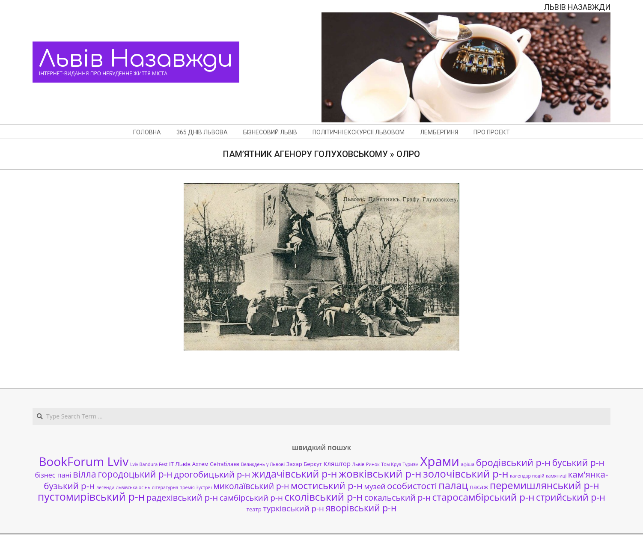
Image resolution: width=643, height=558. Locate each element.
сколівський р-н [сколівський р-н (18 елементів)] (323, 497)
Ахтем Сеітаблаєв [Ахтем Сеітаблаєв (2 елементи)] (215, 464)
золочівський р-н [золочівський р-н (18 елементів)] (465, 474)
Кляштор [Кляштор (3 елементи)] (337, 463)
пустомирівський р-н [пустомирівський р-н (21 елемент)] (91, 497)
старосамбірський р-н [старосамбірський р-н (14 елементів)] (483, 497)
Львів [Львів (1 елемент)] (358, 464)
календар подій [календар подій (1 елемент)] (527, 476)
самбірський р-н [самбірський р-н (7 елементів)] (251, 497)
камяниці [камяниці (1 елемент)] (556, 476)
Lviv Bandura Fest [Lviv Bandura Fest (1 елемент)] (148, 464)
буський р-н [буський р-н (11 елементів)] (578, 462)
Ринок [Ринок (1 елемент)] (373, 464)
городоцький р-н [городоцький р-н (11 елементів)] (135, 474)
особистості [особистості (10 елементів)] (412, 486)
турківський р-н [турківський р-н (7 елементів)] (293, 508)
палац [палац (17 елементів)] (453, 485)
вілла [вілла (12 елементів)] (84, 474)
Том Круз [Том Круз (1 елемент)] (391, 464)
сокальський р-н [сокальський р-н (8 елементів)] (397, 497)
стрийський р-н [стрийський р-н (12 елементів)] (570, 497)
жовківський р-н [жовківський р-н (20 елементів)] (380, 473)
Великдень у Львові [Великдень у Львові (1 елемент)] (263, 464)
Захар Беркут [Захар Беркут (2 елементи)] (304, 464)
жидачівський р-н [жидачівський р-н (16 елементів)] (294, 474)
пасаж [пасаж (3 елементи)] (479, 486)
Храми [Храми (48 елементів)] (439, 461)
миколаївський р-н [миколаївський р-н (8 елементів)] (251, 486)
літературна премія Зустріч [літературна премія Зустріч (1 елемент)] (182, 487)
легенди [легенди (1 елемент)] (105, 487)
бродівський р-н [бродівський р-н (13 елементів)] (513, 462)
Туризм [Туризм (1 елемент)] (410, 464)
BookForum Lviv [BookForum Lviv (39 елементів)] (83, 461)
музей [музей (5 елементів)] (375, 486)
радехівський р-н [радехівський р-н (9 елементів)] (182, 497)
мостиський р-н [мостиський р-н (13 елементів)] (327, 485)
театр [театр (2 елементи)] (254, 509)
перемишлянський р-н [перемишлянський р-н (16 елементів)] (544, 485)
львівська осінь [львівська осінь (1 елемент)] (133, 487)
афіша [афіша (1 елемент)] (468, 464)
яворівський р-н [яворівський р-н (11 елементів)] (360, 508)
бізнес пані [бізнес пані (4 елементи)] (53, 475)
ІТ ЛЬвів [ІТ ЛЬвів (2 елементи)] (180, 464)
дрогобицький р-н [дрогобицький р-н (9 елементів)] (212, 474)
